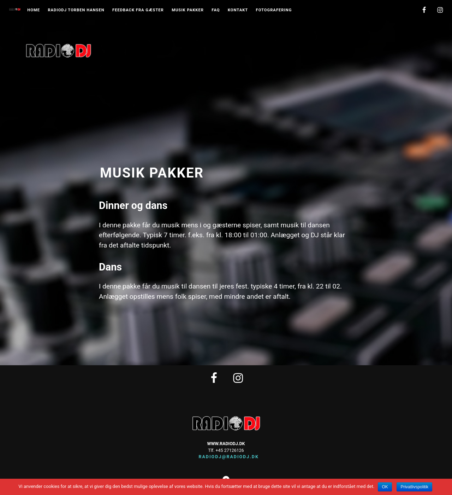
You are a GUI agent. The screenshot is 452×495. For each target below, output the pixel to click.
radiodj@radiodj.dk (226, 456)
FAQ (216, 10)
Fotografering (274, 10)
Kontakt (238, 10)
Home (33, 10)
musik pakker (188, 10)
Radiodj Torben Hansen (76, 10)
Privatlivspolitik (414, 486)
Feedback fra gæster (138, 10)
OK (385, 486)
